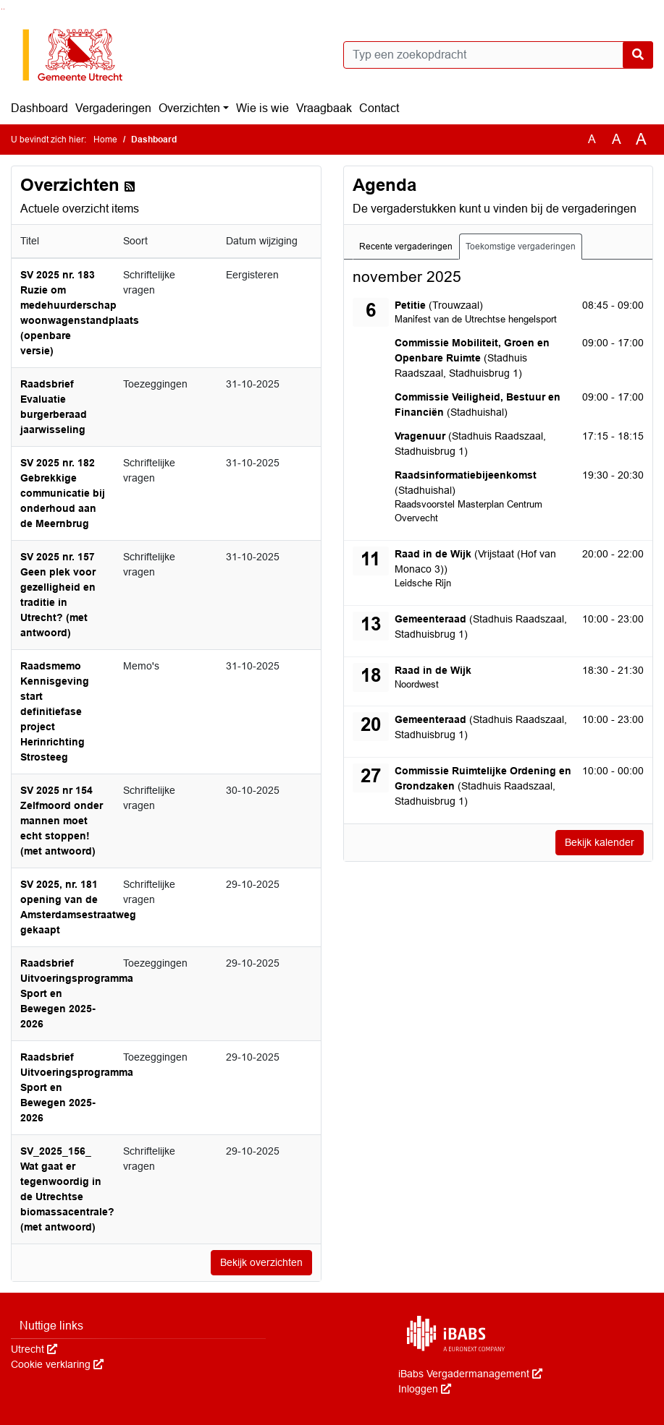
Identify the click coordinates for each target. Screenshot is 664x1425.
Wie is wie (262, 108)
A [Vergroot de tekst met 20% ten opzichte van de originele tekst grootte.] (616, 139)
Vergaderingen (113, 108)
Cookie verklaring (57, 1364)
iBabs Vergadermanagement (470, 1373)
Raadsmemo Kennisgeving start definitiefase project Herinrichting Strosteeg (54, 711)
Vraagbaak (324, 108)
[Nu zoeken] (638, 55)
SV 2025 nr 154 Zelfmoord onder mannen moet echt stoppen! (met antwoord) (61, 820)
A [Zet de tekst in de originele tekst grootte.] (592, 139)
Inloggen (424, 1389)
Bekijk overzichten (261, 1262)
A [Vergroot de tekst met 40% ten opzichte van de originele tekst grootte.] (641, 139)
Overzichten (189, 108)
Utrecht (34, 1349)
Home (105, 139)
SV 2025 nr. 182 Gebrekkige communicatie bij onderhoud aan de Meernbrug (62, 493)
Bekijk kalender (599, 842)
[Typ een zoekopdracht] (498, 55)
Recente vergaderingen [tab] (406, 246)
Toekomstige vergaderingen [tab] (521, 246)
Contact (379, 108)
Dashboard (39, 108)
